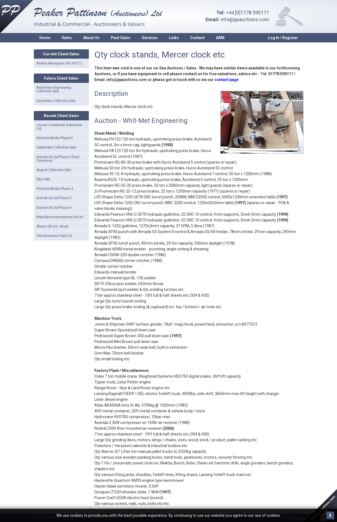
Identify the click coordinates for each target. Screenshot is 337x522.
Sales (67, 38)
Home (44, 38)
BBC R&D (43, 179)
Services (150, 38)
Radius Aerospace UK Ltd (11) (59, 63)
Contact (197, 38)
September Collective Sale (56, 147)
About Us (91, 38)
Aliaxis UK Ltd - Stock (52, 226)
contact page (227, 79)
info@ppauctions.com (245, 19)
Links (174, 38)
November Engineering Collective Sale (54, 89)
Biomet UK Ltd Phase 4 (54, 208)
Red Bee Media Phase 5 (55, 138)
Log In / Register (283, 38)
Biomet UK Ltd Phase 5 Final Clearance (58, 159)
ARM (220, 38)
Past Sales (120, 38)
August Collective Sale (54, 170)
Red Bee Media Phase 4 (55, 189)
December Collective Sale (56, 101)
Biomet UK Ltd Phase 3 (54, 198)
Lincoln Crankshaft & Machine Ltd (59, 127)
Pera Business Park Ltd (54, 236)
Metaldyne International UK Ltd (60, 217)
